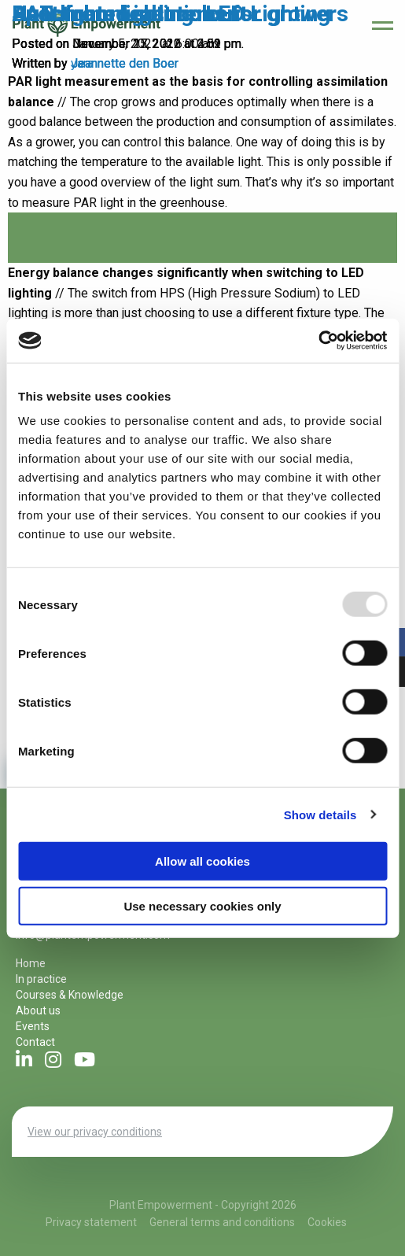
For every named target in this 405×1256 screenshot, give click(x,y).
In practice (41, 979)
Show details (320, 814)
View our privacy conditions (95, 1131)
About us (38, 1010)
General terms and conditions (222, 1222)
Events (33, 1026)
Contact (35, 1042)
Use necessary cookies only (202, 905)
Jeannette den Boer (125, 63)
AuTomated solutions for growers (180, 14)
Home (31, 963)
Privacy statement (91, 1222)
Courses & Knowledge (69, 994)
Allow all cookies (202, 861)
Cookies (327, 1222)
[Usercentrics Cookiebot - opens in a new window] (318, 341)
